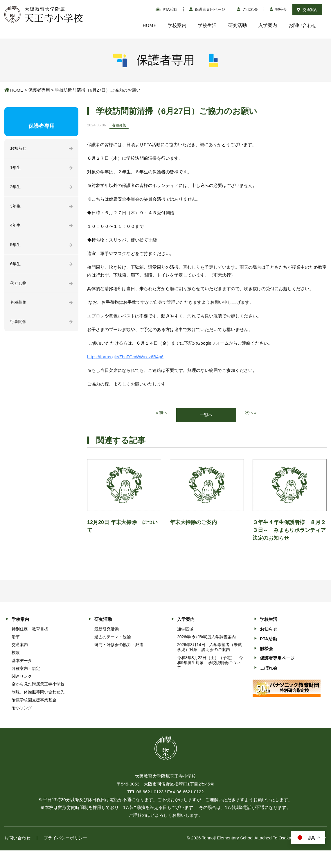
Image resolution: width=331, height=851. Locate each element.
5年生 (15, 247)
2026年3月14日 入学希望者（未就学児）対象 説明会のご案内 (209, 647)
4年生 (15, 227)
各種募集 (19, 306)
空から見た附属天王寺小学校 (38, 684)
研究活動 (237, 25)
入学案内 (267, 25)
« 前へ (161, 412)
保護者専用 (39, 90)
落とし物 (19, 286)
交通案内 (307, 10)
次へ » (251, 412)
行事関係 (19, 325)
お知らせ (19, 148)
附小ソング (22, 708)
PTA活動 (166, 9)
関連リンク (22, 676)
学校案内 (177, 25)
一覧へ (206, 415)
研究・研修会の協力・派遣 (118, 645)
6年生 (15, 266)
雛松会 (278, 9)
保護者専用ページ (207, 9)
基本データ (22, 661)
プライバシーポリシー (65, 838)
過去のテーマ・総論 (112, 637)
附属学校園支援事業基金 (34, 700)
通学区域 (185, 629)
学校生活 (207, 25)
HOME (149, 25)
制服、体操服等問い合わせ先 (38, 692)
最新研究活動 (106, 629)
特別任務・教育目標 (30, 629)
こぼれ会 (247, 9)
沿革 (16, 637)
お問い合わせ (302, 25)
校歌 (16, 653)
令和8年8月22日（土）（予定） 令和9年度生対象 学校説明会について (210, 663)
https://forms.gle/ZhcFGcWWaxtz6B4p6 (125, 356)
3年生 (15, 207)
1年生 (15, 168)
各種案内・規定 (26, 668)
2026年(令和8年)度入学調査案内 (206, 637)
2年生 (15, 188)
